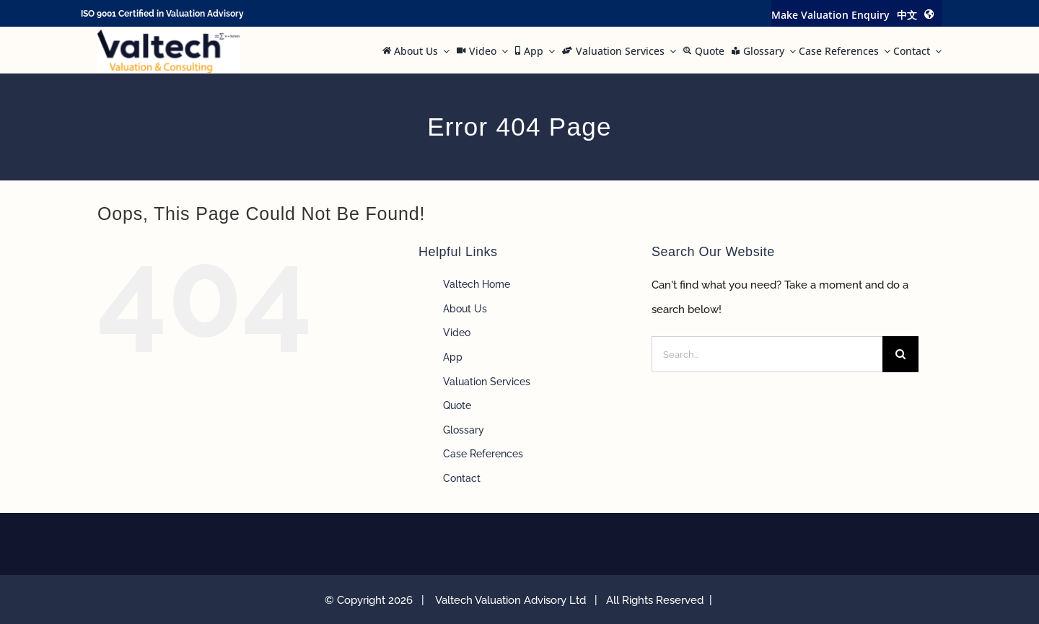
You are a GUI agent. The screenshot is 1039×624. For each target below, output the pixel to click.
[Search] (900, 354)
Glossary (463, 430)
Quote (457, 405)
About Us (465, 309)
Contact (462, 478)
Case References (483, 454)
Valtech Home (476, 284)
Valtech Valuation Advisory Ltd (513, 600)
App (452, 357)
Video (456, 332)
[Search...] (767, 354)
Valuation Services (486, 381)
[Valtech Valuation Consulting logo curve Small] (168, 34)
